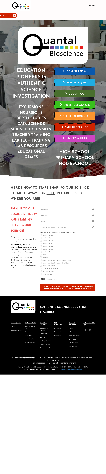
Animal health (29, 339)
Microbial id (43, 334)
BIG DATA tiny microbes (73, 347)
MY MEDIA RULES (75, 138)
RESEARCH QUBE (75, 82)
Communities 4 (73, 343)
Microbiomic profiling (44, 329)
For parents (57, 332)
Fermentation (29, 332)
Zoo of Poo (72, 339)
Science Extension (74, 335)
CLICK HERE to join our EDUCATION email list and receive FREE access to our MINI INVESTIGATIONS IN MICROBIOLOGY (67, 287)
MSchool (71, 332)
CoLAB (71, 328)
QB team (13, 326)
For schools (57, 328)
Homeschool (58, 335)
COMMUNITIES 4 (75, 71)
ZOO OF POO (74, 93)
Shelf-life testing (45, 344)
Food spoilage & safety (30, 327)
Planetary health (30, 343)
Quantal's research (16, 330)
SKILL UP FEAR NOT (75, 127)
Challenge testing (45, 341)
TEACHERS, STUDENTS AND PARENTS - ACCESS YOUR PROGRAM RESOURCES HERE (56, 15)
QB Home (92, 5)
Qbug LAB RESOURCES (75, 104)
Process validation (45, 348)
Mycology (43, 337)
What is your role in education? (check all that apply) (58, 233)
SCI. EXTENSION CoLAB (74, 116)
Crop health (28, 335)
